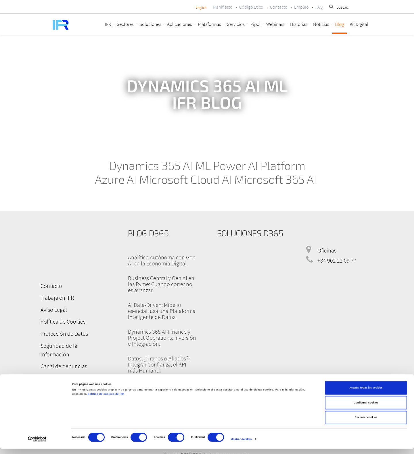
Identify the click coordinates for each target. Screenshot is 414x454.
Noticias (321, 24)
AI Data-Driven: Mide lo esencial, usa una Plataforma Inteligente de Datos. (161, 311)
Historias (298, 24)
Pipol (255, 24)
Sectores (125, 24)
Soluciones (150, 24)
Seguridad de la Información (72, 343)
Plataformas (209, 24)
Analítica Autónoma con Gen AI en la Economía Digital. (161, 260)
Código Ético (251, 7)
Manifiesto (223, 7)
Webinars (275, 24)
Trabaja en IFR (55, 297)
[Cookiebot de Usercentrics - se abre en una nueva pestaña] (37, 444)
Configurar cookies (366, 407)
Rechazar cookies (365, 422)
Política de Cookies (61, 320)
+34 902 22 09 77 (336, 260)
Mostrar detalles (241, 444)
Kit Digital (359, 24)
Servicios (236, 24)
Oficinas (326, 250)
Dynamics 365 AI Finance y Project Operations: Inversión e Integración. (162, 337)
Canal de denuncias (62, 354)
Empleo (301, 7)
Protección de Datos (62, 331)
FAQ (319, 7)
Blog (339, 24)
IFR (108, 24)
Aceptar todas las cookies (365, 393)
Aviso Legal (52, 308)
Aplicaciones (179, 24)
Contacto (279, 7)
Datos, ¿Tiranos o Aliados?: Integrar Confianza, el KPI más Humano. (158, 364)
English (200, 7)
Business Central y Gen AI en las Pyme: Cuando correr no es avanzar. (161, 284)
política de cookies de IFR (106, 399)
